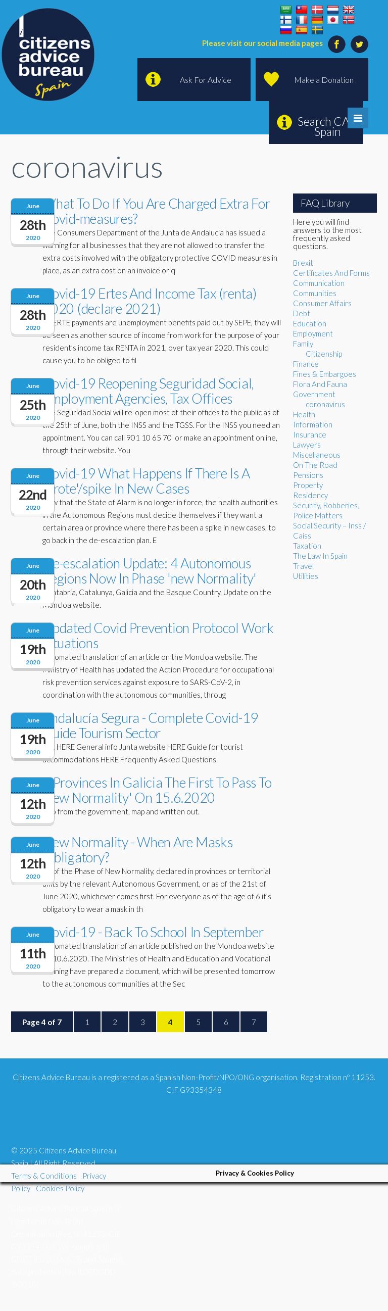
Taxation (307, 545)
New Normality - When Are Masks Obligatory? (137, 849)
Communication (319, 282)
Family (303, 343)
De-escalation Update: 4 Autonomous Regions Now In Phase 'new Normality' (149, 571)
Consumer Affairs (322, 303)
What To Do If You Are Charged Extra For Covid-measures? (156, 211)
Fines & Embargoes (324, 373)
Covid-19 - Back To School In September (153, 932)
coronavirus (325, 404)
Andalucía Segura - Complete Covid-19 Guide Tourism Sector (150, 725)
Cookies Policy (60, 1188)
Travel (303, 565)
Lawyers (307, 444)
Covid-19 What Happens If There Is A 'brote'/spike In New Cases (146, 481)
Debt (301, 313)
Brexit (303, 262)
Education (309, 323)
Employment (313, 333)
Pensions (308, 474)
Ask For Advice (205, 79)
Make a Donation (324, 79)
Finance (306, 363)
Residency (310, 495)
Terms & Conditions (44, 1175)
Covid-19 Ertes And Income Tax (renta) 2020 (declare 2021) (149, 301)
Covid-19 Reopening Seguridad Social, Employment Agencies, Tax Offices (148, 391)
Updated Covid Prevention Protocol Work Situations (158, 635)
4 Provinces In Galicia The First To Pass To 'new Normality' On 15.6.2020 (156, 790)
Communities (314, 293)
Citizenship (324, 353)
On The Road (315, 464)
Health (304, 414)
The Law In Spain (320, 555)
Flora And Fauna (320, 384)
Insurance (309, 434)
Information (312, 424)
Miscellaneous (317, 454)
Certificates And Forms (331, 272)
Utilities (305, 575)
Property (308, 485)
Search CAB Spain (328, 126)
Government (314, 394)
